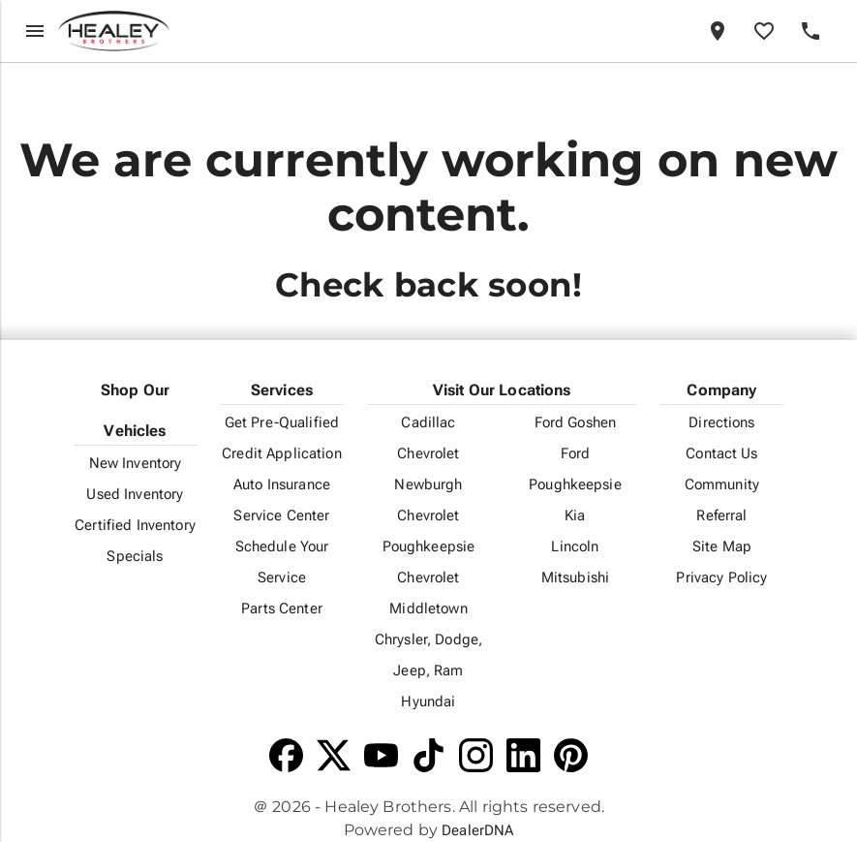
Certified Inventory (135, 525)
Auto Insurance (281, 484)
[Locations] (717, 31)
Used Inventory (134, 494)
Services (282, 390)
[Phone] (810, 31)
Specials (135, 556)
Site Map (721, 546)
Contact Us (721, 453)
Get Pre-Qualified (282, 422)
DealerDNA (477, 830)
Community (722, 484)
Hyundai (428, 701)
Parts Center (281, 608)
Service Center (281, 515)
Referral (721, 515)
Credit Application (282, 453)
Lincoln (574, 546)
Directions (721, 422)
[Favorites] (764, 31)
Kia (575, 515)
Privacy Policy (721, 577)
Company (721, 390)
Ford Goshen (576, 422)
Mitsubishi (575, 577)
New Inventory (135, 463)
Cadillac (428, 422)
